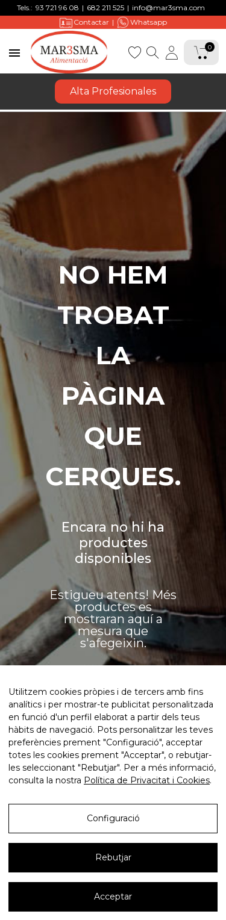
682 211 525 (105, 7)
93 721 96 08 (57, 7)
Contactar (84, 22)
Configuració (113, 838)
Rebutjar (113, 877)
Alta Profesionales (113, 91)
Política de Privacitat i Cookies (147, 800)
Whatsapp (142, 22)
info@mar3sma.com (168, 7)
